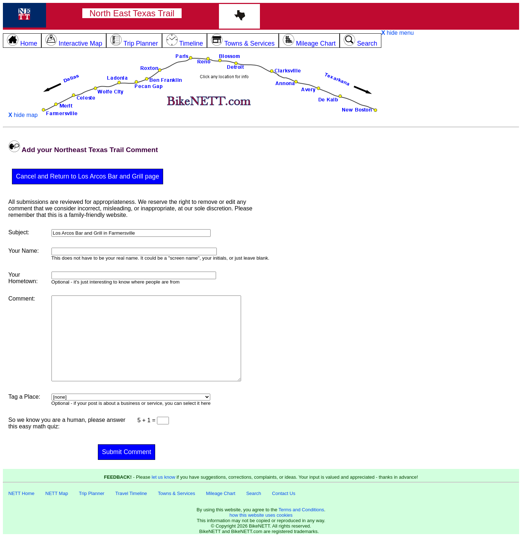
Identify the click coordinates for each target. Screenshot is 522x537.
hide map (23, 115)
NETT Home (21, 493)
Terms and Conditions (301, 509)
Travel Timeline (131, 493)
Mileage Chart (220, 493)
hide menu (397, 33)
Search (253, 493)
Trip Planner (91, 493)
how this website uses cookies (261, 515)
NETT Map (56, 493)
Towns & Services (176, 493)
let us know (163, 477)
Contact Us (283, 493)
